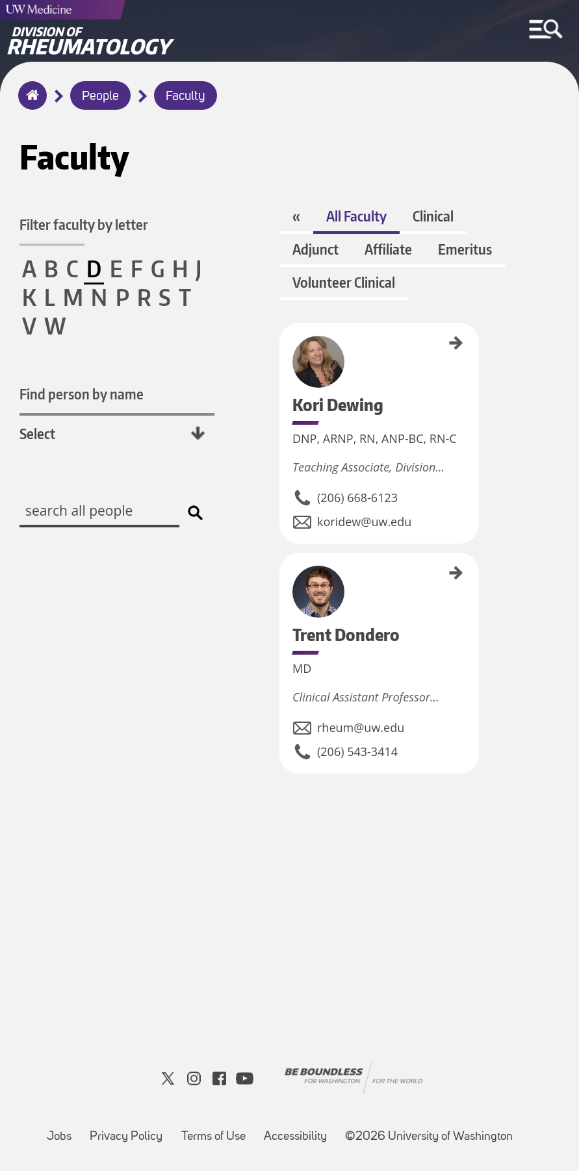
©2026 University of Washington (429, 1137)
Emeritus (465, 249)
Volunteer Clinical (343, 282)
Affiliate (388, 249)
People (100, 96)
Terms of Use (213, 1137)
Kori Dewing (284, 341)
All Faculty (356, 216)
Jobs (59, 1137)
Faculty (185, 96)
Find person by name (81, 394)
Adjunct (315, 249)
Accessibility (295, 1137)
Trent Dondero (284, 575)
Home (29, 104)
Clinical (433, 216)
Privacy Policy (126, 1137)
